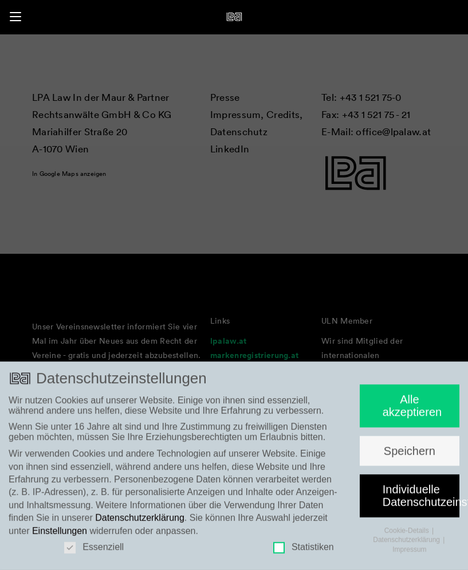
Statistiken (303, 552)
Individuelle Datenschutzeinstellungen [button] (421, 500)
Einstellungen (59, 535)
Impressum (409, 555)
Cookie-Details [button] (407, 536)
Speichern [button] (409, 455)
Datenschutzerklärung (139, 523)
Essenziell (94, 552)
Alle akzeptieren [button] (412, 410)
